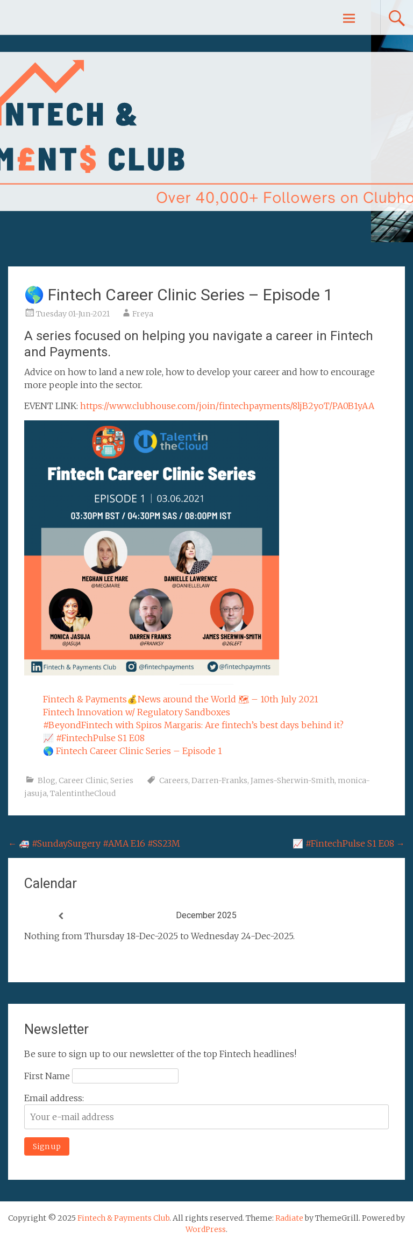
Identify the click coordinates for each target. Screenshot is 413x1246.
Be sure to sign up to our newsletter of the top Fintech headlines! (160, 1053)
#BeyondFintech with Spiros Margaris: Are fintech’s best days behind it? (193, 725)
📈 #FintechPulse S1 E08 (94, 738)
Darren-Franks (219, 780)
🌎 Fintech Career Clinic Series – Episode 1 (132, 750)
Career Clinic (83, 780)
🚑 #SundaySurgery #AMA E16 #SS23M (94, 843)
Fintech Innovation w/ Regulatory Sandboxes (136, 712)
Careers (173, 780)
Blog (46, 780)
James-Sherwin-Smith (292, 780)
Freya (142, 314)
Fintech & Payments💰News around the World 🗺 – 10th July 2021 (180, 699)
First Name (47, 1076)
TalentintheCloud (83, 793)
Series (121, 780)
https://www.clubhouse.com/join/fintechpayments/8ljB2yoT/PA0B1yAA (227, 405)
